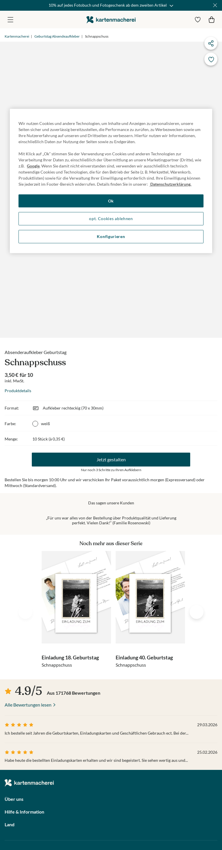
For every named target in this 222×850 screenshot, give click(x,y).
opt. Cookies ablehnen (111, 218)
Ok (111, 200)
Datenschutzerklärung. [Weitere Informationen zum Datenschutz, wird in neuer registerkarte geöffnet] (170, 184)
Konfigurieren (111, 236)
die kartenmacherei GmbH (111, 19)
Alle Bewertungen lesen (28, 704)
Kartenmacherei (17, 36)
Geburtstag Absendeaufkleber (57, 36)
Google (33, 165)
